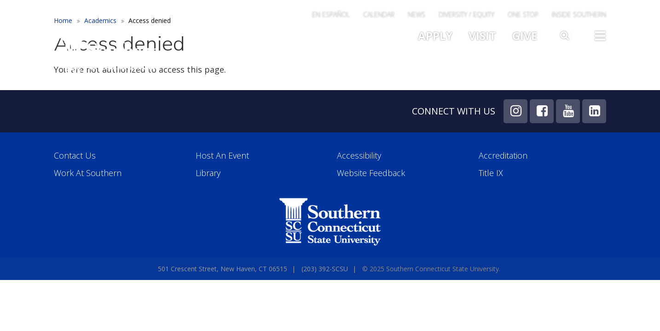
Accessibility (359, 155)
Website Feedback (371, 173)
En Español (331, 15)
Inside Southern (579, 15)
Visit (482, 35)
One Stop (523, 15)
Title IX (491, 173)
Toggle (600, 35)
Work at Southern (88, 173)
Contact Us (75, 155)
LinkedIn (594, 111)
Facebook (542, 111)
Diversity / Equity (466, 15)
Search (566, 33)
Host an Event (222, 155)
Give (524, 35)
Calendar (378, 15)
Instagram (515, 111)
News (416, 15)
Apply (435, 35)
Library (208, 173)
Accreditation (503, 155)
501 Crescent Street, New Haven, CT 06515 (222, 268)
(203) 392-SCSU (324, 268)
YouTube (568, 111)
